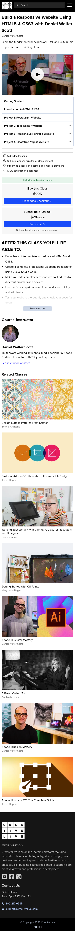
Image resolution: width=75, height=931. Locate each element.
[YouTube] (4, 877)
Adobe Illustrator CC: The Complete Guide (28, 800)
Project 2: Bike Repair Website (23, 126)
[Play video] (37, 74)
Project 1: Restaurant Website (22, 118)
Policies (37, 927)
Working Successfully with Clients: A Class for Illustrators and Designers (37, 531)
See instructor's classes (16, 363)
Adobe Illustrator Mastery (17, 640)
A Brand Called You (14, 693)
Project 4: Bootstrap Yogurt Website (26, 142)
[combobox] (39, 5)
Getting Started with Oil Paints (20, 586)
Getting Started (13, 101)
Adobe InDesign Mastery (17, 747)
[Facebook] (11, 877)
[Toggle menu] (70, 5)
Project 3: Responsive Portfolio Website (29, 134)
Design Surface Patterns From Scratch (25, 423)
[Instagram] (19, 877)
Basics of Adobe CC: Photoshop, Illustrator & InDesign (35, 476)
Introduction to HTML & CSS (21, 109)
